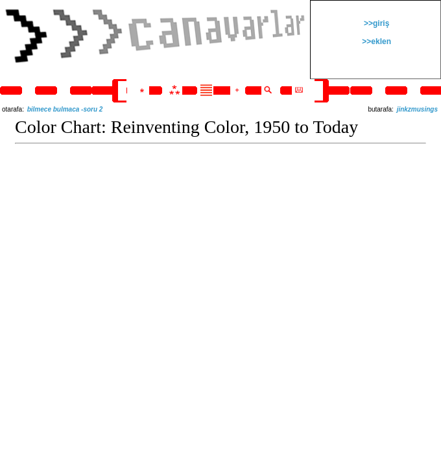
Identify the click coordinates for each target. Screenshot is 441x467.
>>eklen (375, 41)
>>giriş (376, 23)
